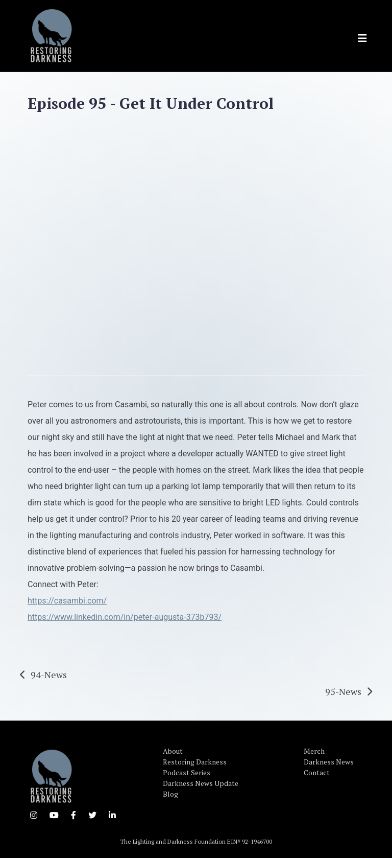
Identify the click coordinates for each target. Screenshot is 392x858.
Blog (170, 794)
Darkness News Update (200, 783)
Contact (317, 772)
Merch (314, 751)
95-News (343, 691)
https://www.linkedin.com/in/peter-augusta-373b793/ (125, 617)
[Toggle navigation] (362, 38)
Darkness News (329, 762)
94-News (49, 674)
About (173, 751)
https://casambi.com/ (67, 601)
